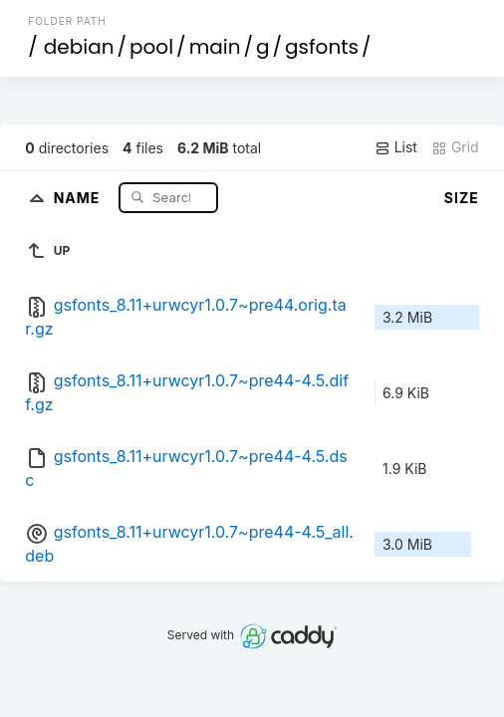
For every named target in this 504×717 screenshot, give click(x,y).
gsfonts (322, 47)
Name (79, 196)
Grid (455, 147)
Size (461, 197)
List (396, 147)
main (215, 47)
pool (151, 47)
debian (79, 47)
